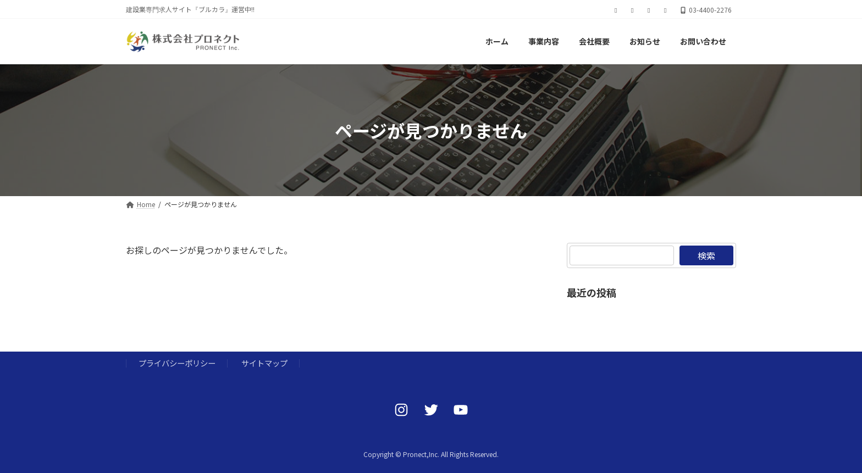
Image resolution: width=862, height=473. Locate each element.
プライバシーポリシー (177, 363)
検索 (706, 255)
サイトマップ (264, 363)
